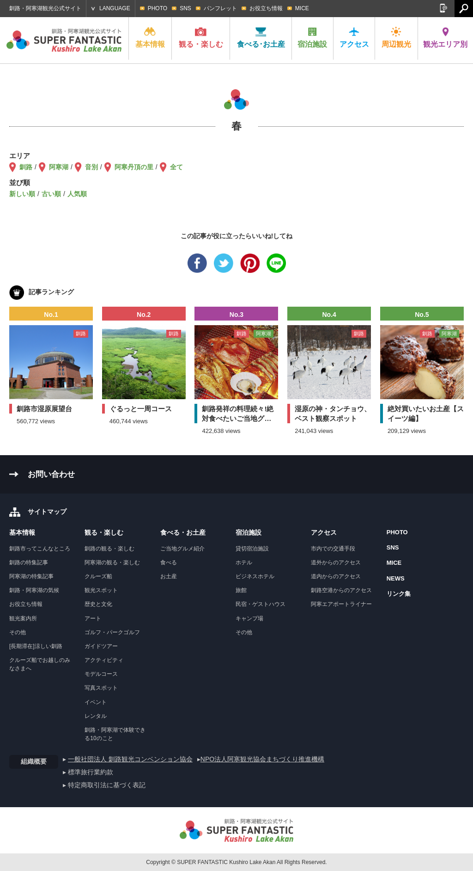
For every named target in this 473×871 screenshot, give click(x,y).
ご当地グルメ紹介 (182, 548)
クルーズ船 (98, 576)
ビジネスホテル (255, 576)
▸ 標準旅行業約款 (88, 772)
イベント (96, 702)
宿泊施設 (312, 37)
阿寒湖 (58, 167)
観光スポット (101, 590)
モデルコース (101, 674)
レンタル (96, 716)
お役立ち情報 (266, 8)
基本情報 (150, 37)
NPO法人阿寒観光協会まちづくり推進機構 (262, 759)
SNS (185, 8)
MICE (302, 8)
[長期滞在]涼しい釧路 (35, 646)
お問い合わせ (51, 474)
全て (176, 167)
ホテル (244, 562)
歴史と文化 (98, 604)
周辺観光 (396, 37)
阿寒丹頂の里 (134, 167)
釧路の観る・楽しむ (109, 548)
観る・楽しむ (201, 37)
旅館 (241, 590)
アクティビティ (104, 660)
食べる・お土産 (183, 532)
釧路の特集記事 (28, 562)
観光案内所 (23, 618)
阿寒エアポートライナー (341, 604)
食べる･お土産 (261, 37)
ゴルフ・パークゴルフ (112, 632)
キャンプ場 (249, 618)
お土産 (168, 576)
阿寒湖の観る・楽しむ (112, 562)
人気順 (77, 194)
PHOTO (157, 8)
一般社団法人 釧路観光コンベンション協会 (130, 759)
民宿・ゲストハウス (260, 604)
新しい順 (22, 194)
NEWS (396, 578)
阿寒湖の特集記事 (31, 576)
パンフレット (220, 8)
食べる (168, 562)
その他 (17, 632)
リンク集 (399, 593)
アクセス (354, 37)
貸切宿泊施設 (252, 548)
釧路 (25, 167)
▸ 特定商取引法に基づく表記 (104, 785)
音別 (91, 167)
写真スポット (101, 688)
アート (93, 618)
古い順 (51, 194)
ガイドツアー (101, 646)
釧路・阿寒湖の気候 (34, 590)
